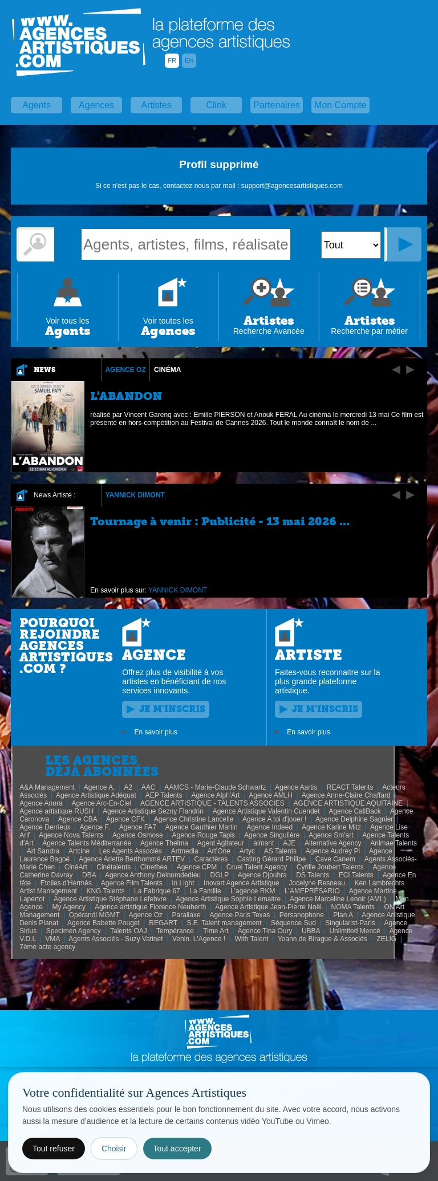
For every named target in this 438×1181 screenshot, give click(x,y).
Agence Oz (125, 370)
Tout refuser (54, 1148)
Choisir (114, 1148)
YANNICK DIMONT (135, 495)
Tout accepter (177, 1148)
